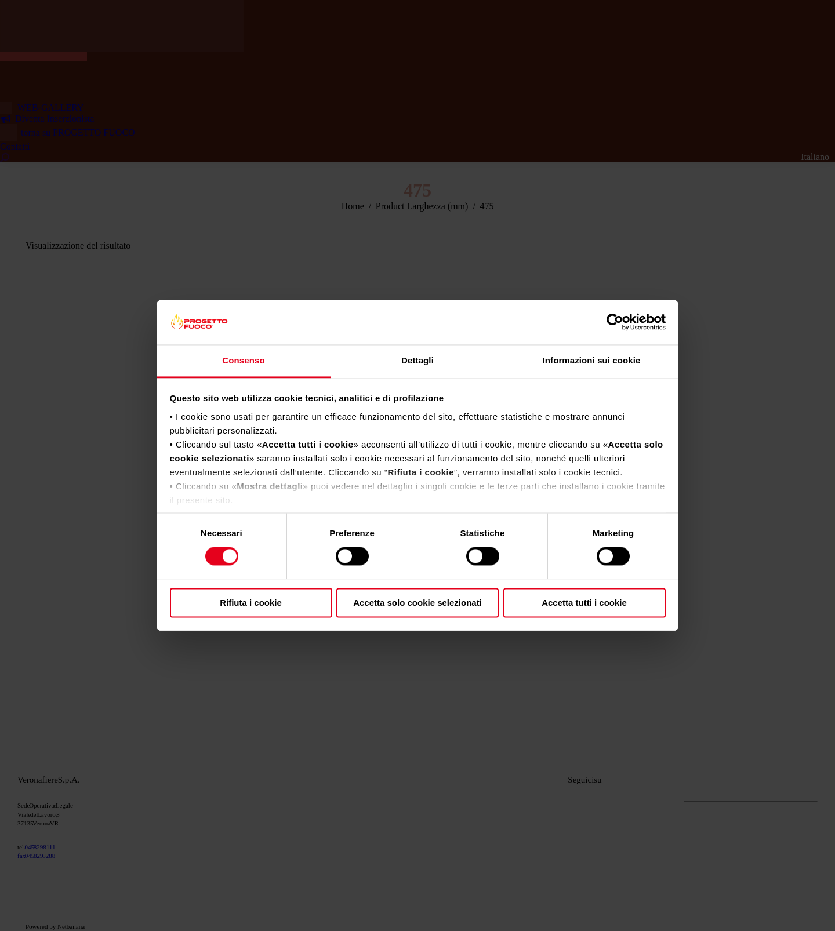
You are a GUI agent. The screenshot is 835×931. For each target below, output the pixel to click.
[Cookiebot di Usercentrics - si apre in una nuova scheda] (615, 322)
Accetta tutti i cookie (584, 603)
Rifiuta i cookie (251, 603)
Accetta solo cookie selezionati (417, 603)
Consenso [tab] (243, 360)
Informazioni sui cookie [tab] (592, 360)
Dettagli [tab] (417, 360)
